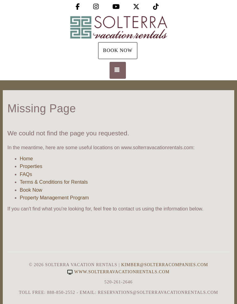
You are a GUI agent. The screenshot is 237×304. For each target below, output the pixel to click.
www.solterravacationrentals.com (118, 272)
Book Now (118, 50)
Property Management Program (54, 197)
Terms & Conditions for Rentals (54, 182)
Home (26, 158)
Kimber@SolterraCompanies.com (164, 264)
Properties (31, 166)
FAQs (26, 174)
